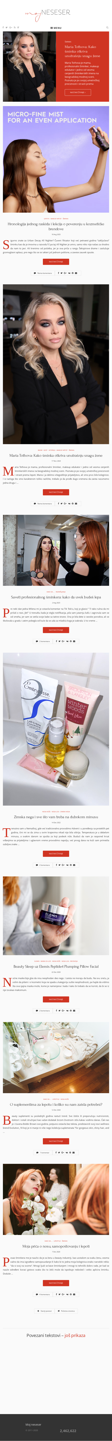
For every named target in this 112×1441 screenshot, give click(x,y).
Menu (58, 28)
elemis (36, 961)
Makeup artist (56, 219)
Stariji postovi (44, 1311)
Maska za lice (46, 961)
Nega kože (46, 812)
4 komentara (43, 1294)
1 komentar (42, 1152)
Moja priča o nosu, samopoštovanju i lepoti (56, 1246)
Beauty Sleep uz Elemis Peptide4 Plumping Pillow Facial (56, 966)
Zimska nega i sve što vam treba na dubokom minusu (56, 817)
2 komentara (43, 641)
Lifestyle (55, 1099)
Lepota (46, 219)
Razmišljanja (60, 592)
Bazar (40, 450)
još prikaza (75, 1335)
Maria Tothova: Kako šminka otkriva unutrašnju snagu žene (82, 51)
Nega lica (55, 812)
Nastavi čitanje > (78, 92)
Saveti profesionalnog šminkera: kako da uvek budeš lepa (56, 597)
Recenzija (74, 961)
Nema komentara (43, 273)
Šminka (68, 42)
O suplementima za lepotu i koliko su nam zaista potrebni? (56, 1104)
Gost (45, 450)
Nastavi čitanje (56, 261)
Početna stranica (66, 1311)
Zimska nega (65, 812)
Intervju (52, 450)
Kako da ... (51, 592)
